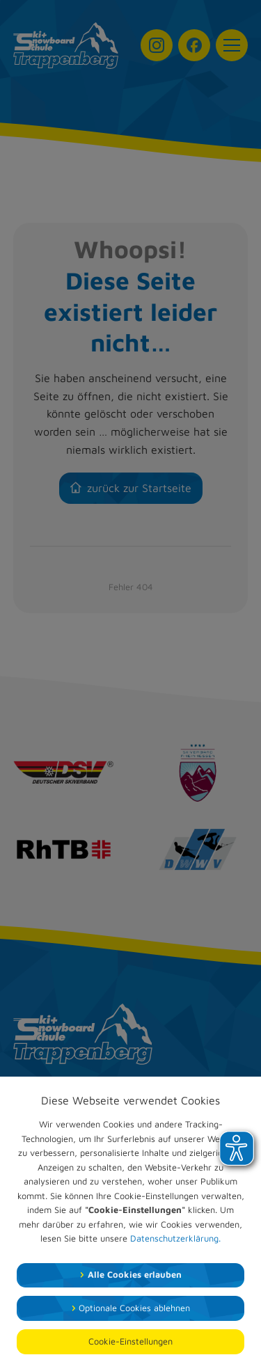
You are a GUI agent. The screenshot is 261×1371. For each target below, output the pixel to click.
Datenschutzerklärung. (175, 1238)
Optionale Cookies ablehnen (134, 1308)
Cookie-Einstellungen (130, 1341)
